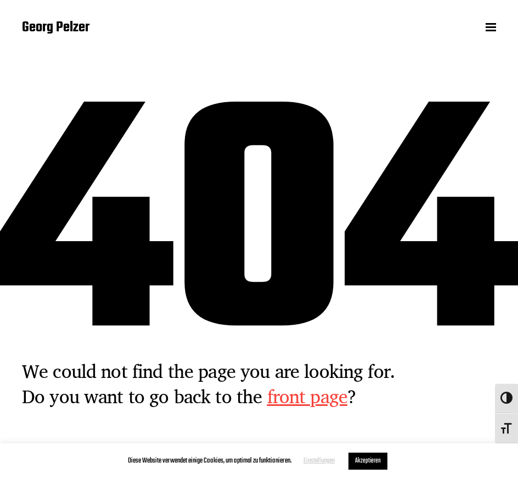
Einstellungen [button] (319, 460)
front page (307, 396)
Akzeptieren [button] (368, 461)
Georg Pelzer (55, 27)
